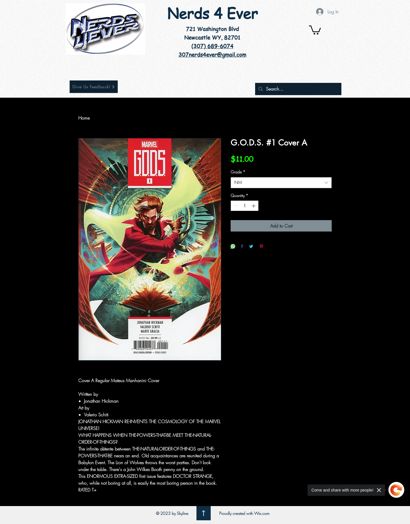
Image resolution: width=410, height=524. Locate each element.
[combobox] (281, 182)
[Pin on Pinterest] (261, 246)
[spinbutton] (245, 206)
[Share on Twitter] (251, 246)
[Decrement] (235, 206)
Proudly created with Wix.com (244, 513)
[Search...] (297, 89)
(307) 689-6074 (212, 46)
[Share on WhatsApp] (233, 246)
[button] (315, 29)
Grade (238, 172)
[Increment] (254, 206)
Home (84, 118)
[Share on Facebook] (242, 246)
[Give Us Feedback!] (93, 86)
